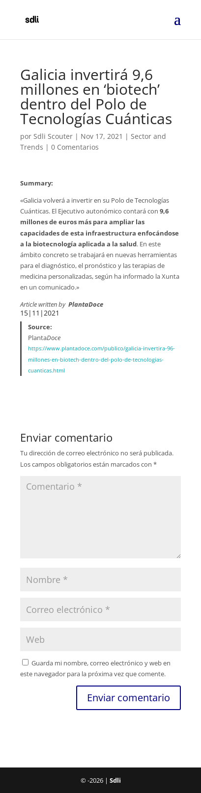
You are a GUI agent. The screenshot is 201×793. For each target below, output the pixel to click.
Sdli (115, 780)
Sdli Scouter (53, 136)
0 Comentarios (75, 147)
